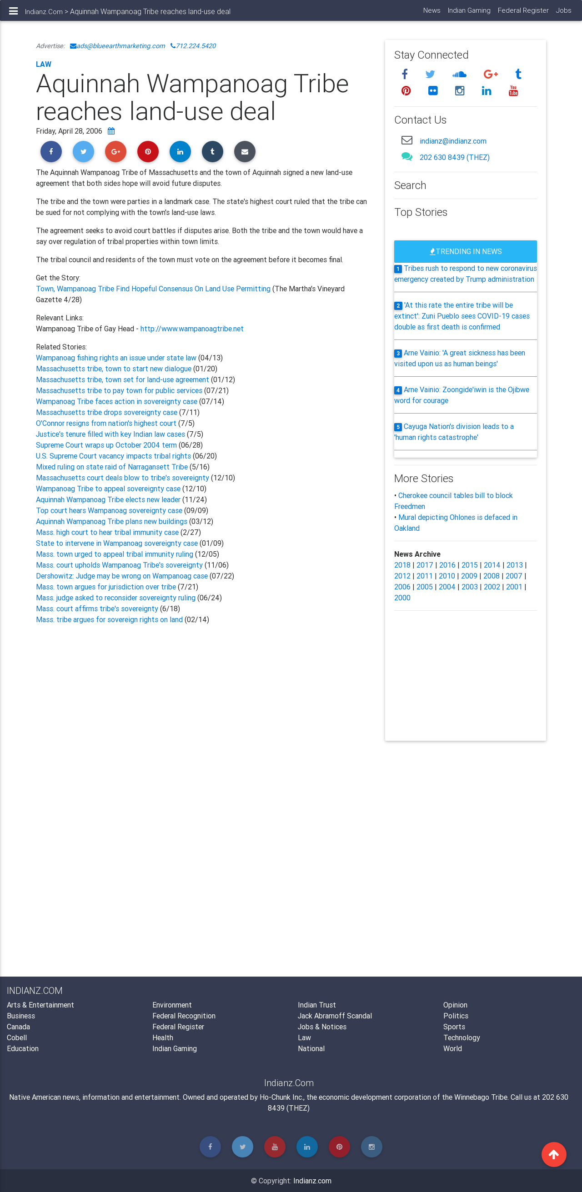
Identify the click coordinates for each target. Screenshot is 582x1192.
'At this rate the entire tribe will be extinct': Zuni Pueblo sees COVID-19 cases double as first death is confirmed (462, 315)
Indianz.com (312, 1180)
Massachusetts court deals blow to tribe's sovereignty (122, 477)
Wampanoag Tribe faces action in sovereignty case (116, 401)
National (311, 1048)
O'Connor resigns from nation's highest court (107, 423)
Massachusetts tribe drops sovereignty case (107, 412)
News (431, 14)
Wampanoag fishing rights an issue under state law (116, 357)
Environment (172, 1004)
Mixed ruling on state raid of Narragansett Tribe (113, 466)
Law (43, 64)
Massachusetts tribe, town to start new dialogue (113, 368)
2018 (402, 564)
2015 (470, 564)
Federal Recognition (184, 1015)
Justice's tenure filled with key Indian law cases (111, 434)
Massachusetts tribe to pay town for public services (119, 390)
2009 (469, 575)
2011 (424, 575)
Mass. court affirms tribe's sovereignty (98, 608)
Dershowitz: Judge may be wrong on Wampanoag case (122, 575)
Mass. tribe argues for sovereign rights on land (109, 619)
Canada (18, 1026)
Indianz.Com (44, 15)
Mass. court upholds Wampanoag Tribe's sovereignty (119, 564)
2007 (514, 575)
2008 (491, 575)
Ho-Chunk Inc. (281, 1097)
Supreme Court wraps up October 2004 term (106, 444)
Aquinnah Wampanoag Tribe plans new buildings (111, 521)
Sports (454, 1026)
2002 (492, 586)
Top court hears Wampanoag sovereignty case (109, 510)
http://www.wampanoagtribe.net (192, 328)
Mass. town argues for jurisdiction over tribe (107, 586)
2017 (424, 564)
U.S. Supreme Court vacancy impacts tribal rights (113, 455)
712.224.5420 (193, 46)
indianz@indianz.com (453, 140)
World (452, 1048)
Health (162, 1037)
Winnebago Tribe (480, 1097)
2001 (514, 586)
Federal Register (522, 14)
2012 (402, 575)
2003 (470, 586)
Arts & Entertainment (40, 1004)
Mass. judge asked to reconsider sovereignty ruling (116, 597)
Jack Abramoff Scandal (335, 1015)
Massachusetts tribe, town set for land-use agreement (122, 379)
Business (21, 1015)
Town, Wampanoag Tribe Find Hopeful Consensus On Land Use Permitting (154, 288)
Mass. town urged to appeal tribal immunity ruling (114, 554)
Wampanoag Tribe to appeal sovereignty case (108, 488)
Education (23, 1048)
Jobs (563, 14)
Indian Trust (317, 1004)
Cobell (17, 1037)
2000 (402, 597)
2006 (402, 586)
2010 (447, 575)
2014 (492, 564)
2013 (515, 564)
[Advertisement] (203, 725)
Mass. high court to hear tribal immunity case (107, 532)
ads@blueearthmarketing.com (117, 46)
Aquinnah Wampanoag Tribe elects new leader (108, 499)
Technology (461, 1037)
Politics (455, 1015)
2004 (447, 586)
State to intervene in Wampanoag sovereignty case (117, 543)
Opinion (455, 1004)
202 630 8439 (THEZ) (455, 157)
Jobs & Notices (322, 1026)
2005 (424, 586)
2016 (447, 564)
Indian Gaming (468, 14)
